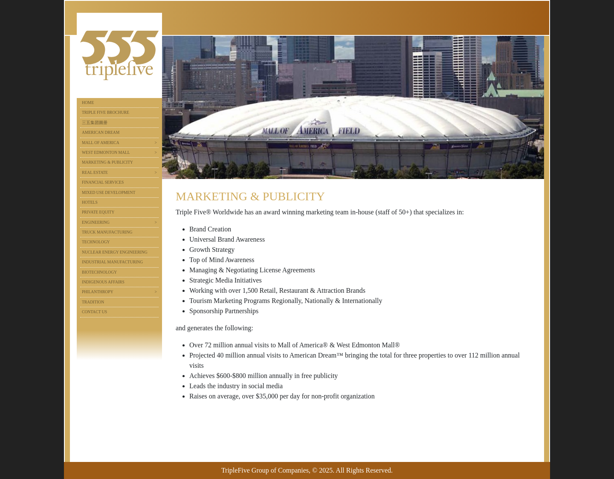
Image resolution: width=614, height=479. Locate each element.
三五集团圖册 (94, 122)
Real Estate (95, 172)
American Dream (100, 132)
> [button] (156, 142)
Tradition (93, 302)
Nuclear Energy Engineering (115, 252)
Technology (96, 242)
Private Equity (98, 212)
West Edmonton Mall (106, 152)
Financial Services (103, 182)
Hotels (90, 202)
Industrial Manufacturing (112, 262)
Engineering (96, 222)
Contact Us (94, 311)
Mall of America (100, 142)
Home (88, 102)
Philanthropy (97, 291)
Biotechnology (99, 272)
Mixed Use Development (108, 192)
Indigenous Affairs (103, 282)
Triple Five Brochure (105, 112)
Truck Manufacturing (107, 232)
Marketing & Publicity (107, 162)
